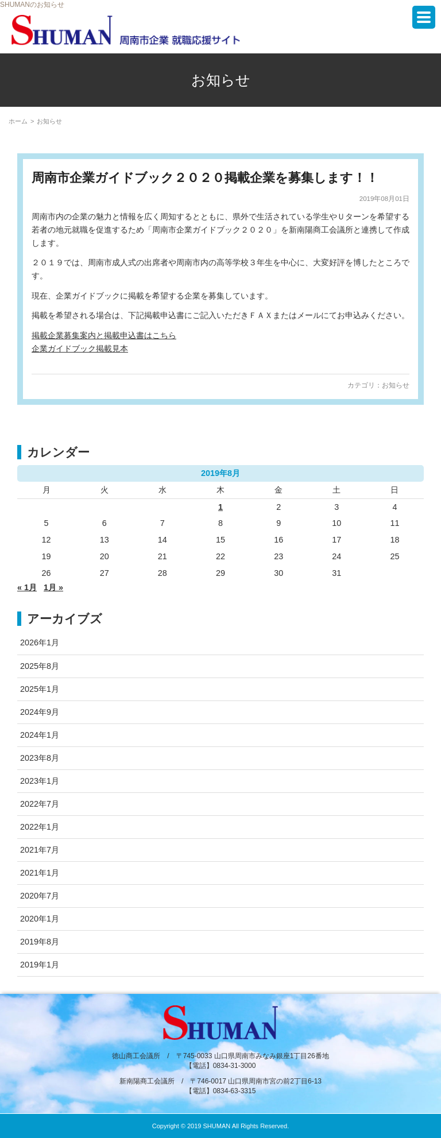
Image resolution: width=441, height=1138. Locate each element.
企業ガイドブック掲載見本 (80, 348)
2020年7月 (39, 895)
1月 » (53, 587)
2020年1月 (39, 918)
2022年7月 (39, 803)
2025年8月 (39, 666)
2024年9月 (39, 712)
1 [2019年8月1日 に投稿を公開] (220, 507)
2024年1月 (39, 735)
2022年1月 (39, 826)
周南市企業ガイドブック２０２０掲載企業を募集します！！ (205, 178)
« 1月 (27, 587)
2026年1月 (39, 642)
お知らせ (395, 385)
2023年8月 (39, 757)
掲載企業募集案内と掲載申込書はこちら (104, 335)
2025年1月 (39, 689)
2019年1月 (39, 964)
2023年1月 (39, 780)
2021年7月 (39, 849)
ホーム (18, 121)
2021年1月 (39, 872)
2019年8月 (39, 941)
